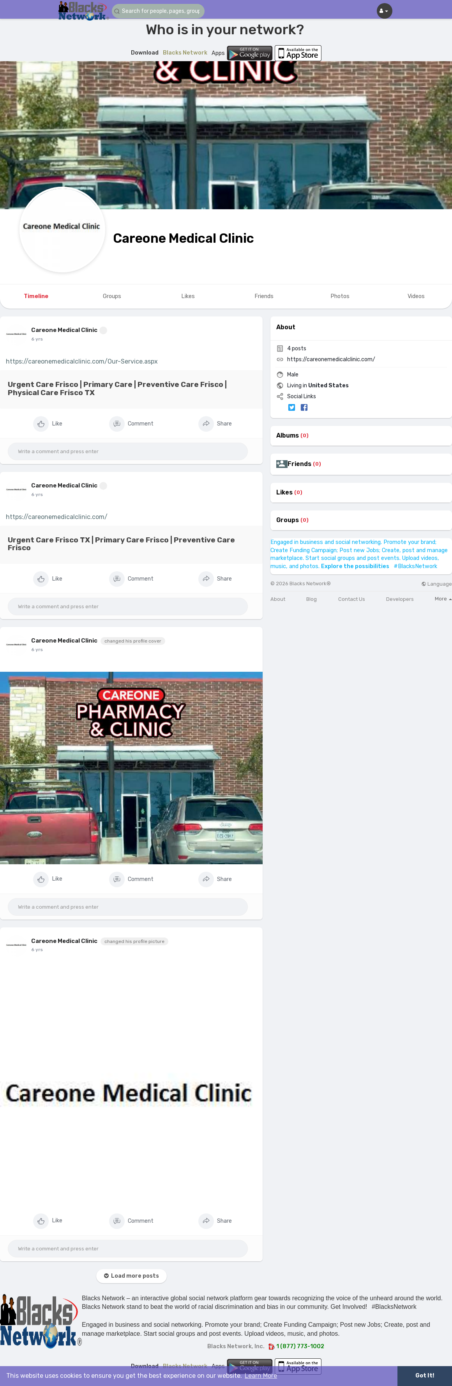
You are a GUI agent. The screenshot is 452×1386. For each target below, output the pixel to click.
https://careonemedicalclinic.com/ (57, 517)
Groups (287, 520)
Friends (299, 464)
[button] (158, 11)
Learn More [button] (261, 1375)
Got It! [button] (424, 1375)
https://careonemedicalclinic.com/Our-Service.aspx (82, 361)
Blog (311, 599)
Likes (284, 492)
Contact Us (351, 599)
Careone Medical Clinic (183, 238)
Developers (400, 599)
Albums (287, 436)
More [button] (443, 599)
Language (436, 583)
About (277, 599)
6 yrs (37, 339)
